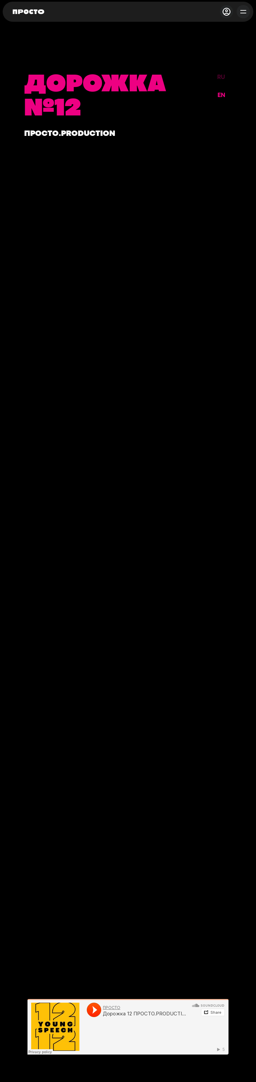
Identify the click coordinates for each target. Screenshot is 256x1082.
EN (221, 95)
